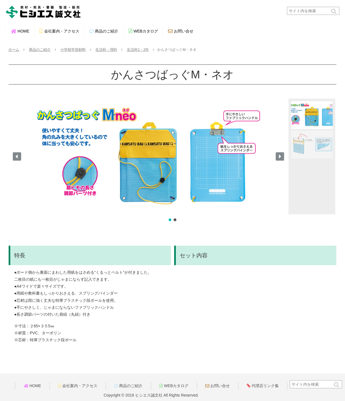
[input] (313, 11)
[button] (334, 11)
